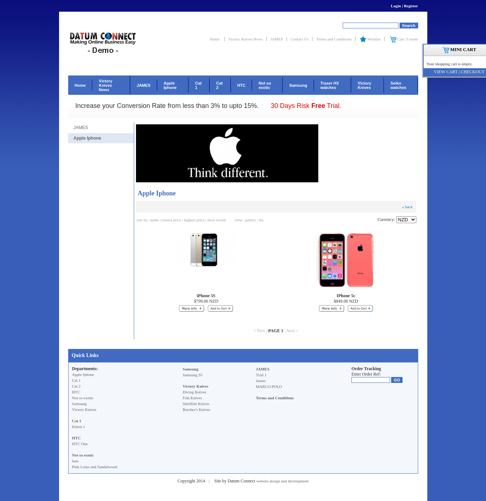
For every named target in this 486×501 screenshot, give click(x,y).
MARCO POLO (269, 386)
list (260, 220)
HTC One (80, 444)
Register (411, 6)
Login (396, 6)
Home (215, 39)
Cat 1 (198, 85)
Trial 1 (261, 375)
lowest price (171, 220)
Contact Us (299, 39)
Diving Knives (194, 392)
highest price (194, 220)
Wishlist (369, 39)
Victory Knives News (245, 39)
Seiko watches (398, 85)
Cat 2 (219, 85)
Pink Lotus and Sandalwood (94, 467)
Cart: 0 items (403, 39)
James (261, 380)
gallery (250, 220)
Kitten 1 (78, 426)
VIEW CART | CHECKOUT (459, 71)
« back (407, 207)
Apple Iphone (170, 85)
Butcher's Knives (196, 409)
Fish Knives (192, 398)
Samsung (298, 85)
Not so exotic (264, 85)
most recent (216, 220)
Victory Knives (364, 85)
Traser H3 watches (329, 85)
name (154, 220)
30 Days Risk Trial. (306, 105)
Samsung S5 (193, 375)
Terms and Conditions (333, 39)
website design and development (282, 481)
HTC (241, 85)
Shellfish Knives (196, 403)
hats (75, 461)
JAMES (276, 39)
